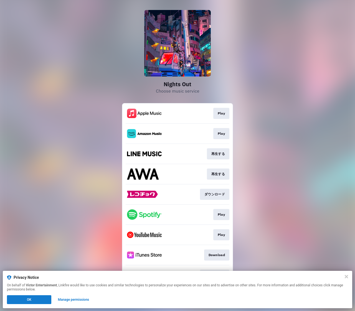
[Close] (346, 276)
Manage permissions (73, 300)
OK (29, 300)
